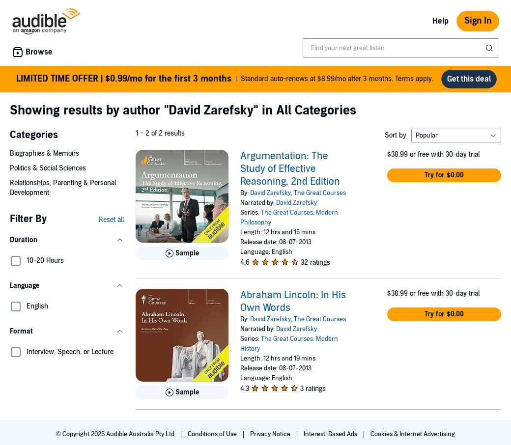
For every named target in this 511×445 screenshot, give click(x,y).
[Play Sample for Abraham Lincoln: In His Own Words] (182, 396)
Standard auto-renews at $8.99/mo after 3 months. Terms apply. (225, 81)
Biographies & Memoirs (44, 157)
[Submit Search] (490, 48)
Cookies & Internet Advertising (412, 438)
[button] (67, 244)
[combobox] (401, 48)
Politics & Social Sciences (48, 172)
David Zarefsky (270, 197)
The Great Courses (320, 197)
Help (440, 21)
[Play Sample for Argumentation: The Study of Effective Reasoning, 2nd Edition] (182, 257)
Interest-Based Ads (331, 438)
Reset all (111, 224)
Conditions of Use (213, 438)
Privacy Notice (271, 438)
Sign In (477, 21)
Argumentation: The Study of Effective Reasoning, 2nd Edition (290, 173)
